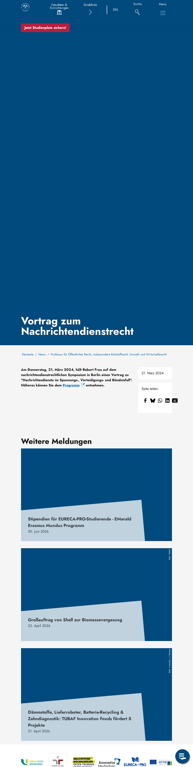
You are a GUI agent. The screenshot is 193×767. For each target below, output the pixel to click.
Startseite (27, 354)
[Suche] (137, 9)
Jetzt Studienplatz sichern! (45, 27)
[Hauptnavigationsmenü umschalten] (163, 13)
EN (115, 9)
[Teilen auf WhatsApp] (160, 400)
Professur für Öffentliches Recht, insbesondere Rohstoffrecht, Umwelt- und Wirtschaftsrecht (109, 354)
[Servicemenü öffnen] (182, 756)
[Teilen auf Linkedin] (167, 400)
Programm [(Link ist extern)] (74, 385)
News (42, 354)
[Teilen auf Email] (175, 400)
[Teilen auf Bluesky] (152, 400)
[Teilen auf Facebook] (145, 400)
